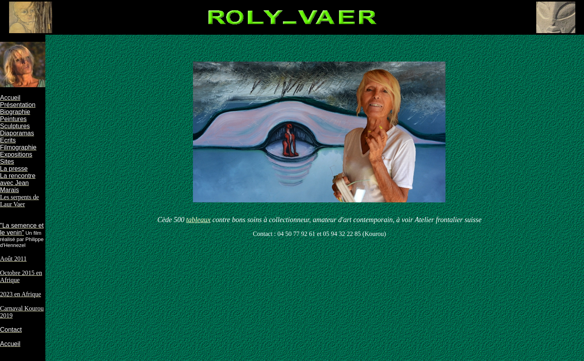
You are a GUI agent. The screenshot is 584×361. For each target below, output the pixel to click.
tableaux (198, 220)
